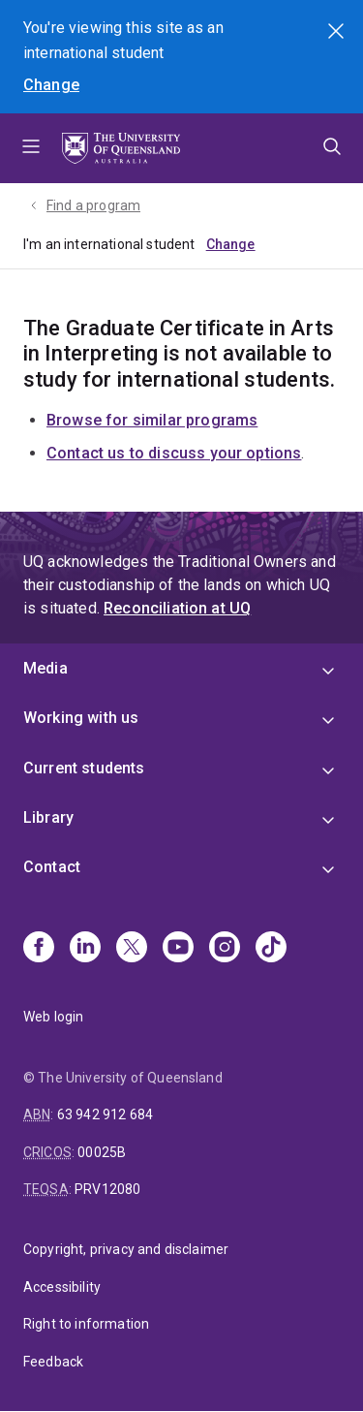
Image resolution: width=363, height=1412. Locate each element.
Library (48, 817)
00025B (101, 1152)
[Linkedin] (85, 948)
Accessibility (62, 1287)
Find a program (93, 205)
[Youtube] (178, 948)
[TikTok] (271, 948)
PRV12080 (107, 1189)
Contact (51, 867)
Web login (53, 1016)
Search (338, 33)
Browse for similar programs (151, 420)
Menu (31, 148)
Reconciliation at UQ (177, 608)
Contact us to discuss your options (173, 453)
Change (51, 85)
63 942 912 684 (105, 1114)
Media (45, 668)
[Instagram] (224, 948)
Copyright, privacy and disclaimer (125, 1249)
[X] (131, 948)
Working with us (80, 717)
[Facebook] (38, 948)
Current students (84, 768)
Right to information (86, 1324)
